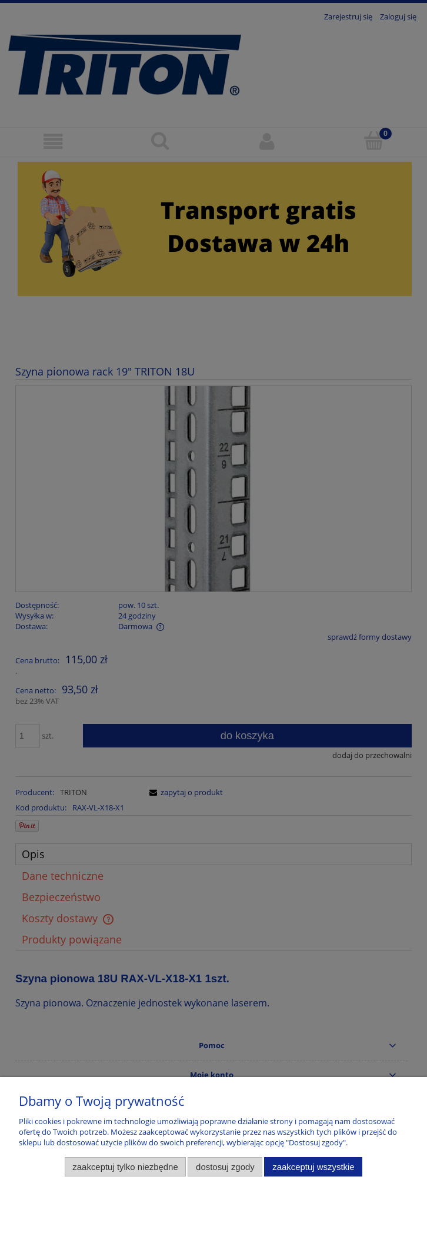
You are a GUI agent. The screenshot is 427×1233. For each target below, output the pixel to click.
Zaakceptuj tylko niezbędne (125, 1167)
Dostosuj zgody (225, 1167)
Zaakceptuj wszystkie (313, 1167)
